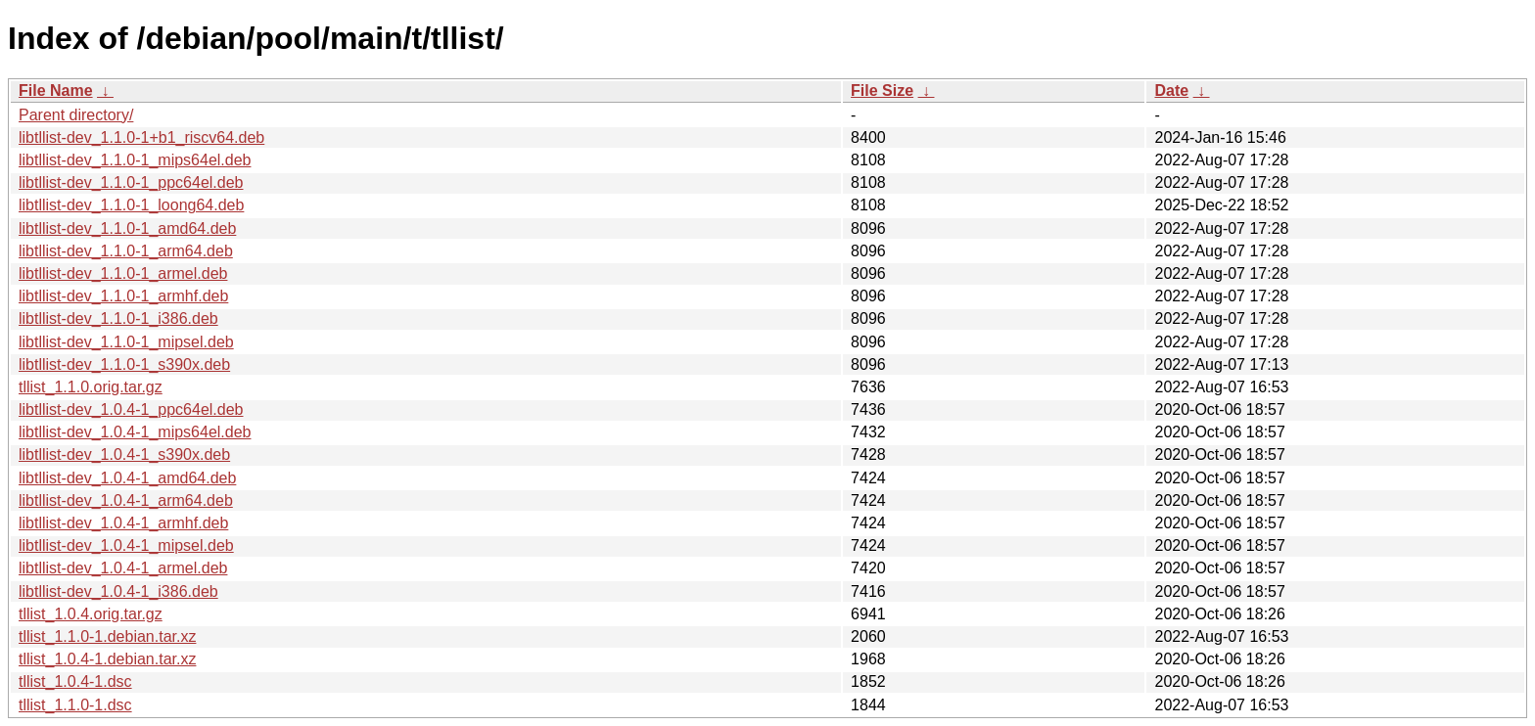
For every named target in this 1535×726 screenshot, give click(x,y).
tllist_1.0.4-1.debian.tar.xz (107, 659)
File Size (882, 90)
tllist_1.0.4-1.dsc (75, 681)
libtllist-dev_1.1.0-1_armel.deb (123, 273)
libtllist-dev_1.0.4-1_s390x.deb (124, 454)
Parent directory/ (76, 115)
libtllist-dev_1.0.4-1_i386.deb (118, 591)
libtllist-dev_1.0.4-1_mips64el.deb (135, 432)
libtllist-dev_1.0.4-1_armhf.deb (123, 523)
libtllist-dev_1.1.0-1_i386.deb (118, 318)
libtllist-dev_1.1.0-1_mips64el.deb (135, 160)
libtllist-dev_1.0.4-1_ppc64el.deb (131, 409)
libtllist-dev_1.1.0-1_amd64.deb (127, 228)
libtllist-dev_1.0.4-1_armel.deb (123, 568)
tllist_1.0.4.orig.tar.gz (91, 614)
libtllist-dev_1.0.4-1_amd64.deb (127, 478)
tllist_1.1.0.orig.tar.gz (91, 387)
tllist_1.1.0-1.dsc (75, 705)
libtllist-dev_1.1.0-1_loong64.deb (131, 205)
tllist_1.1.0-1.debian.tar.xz (107, 636)
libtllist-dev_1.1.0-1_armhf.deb (123, 296)
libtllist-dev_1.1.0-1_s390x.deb (124, 364)
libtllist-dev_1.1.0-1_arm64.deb (126, 251)
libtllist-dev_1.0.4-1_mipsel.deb (126, 545)
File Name (56, 90)
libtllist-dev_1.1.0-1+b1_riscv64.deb (141, 137)
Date (1171, 90)
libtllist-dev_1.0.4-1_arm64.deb (126, 500)
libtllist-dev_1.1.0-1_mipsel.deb (126, 342)
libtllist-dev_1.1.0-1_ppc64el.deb (131, 182)
